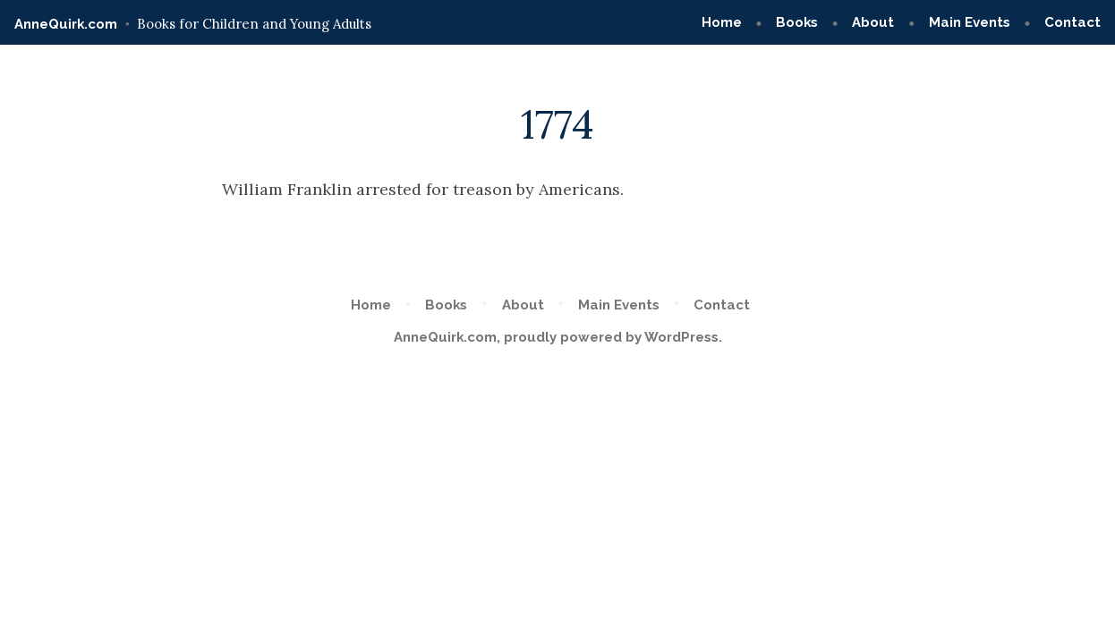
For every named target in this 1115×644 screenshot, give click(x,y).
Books (797, 22)
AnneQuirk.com (65, 24)
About (873, 22)
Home (722, 22)
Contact (1072, 22)
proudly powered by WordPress (611, 337)
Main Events (969, 22)
